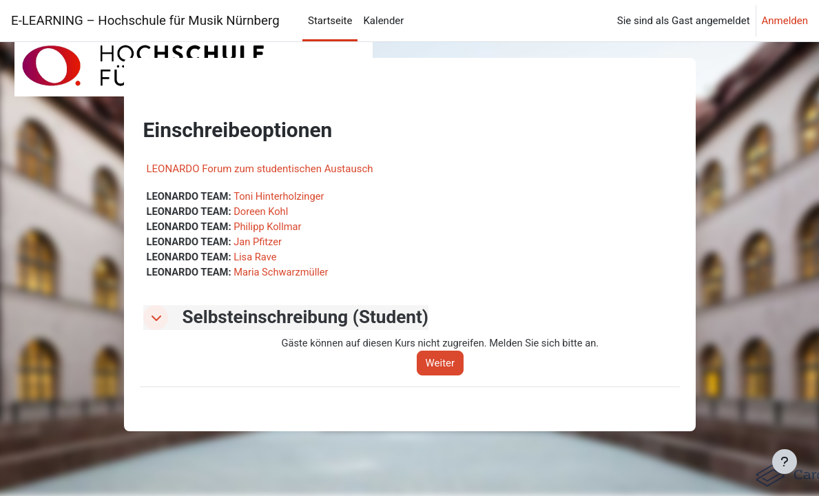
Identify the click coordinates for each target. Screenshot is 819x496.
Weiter (444, 365)
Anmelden (785, 20)
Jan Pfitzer (260, 242)
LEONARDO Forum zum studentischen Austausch (260, 169)
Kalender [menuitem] (383, 20)
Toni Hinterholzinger (282, 196)
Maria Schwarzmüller (284, 273)
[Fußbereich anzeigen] (784, 461)
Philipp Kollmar (270, 227)
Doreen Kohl (263, 211)
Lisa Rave (258, 258)
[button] (155, 319)
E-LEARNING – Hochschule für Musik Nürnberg (148, 20)
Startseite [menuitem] (330, 20)
